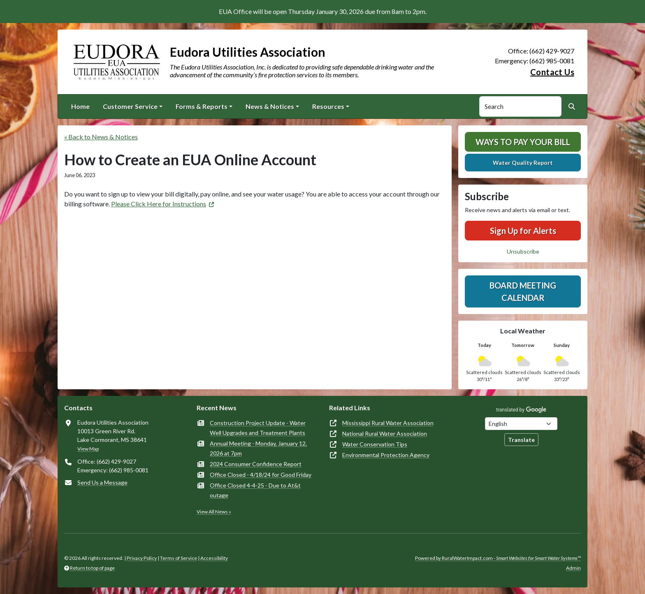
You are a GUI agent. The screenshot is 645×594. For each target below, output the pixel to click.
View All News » (214, 511)
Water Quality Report (523, 162)
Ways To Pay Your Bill (523, 142)
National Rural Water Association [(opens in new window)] (384, 433)
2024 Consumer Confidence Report (256, 463)
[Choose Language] (521, 423)
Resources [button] (328, 106)
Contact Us (552, 72)
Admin (573, 568)
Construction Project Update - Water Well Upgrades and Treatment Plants (258, 427)
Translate (521, 439)
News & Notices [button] (270, 106)
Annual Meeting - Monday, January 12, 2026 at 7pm (258, 448)
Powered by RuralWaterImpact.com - (498, 558)
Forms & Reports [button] (201, 106)
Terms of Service (178, 558)
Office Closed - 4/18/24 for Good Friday (260, 474)
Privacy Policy (142, 558)
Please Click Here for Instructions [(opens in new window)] (158, 204)
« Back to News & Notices (101, 137)
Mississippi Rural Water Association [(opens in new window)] (388, 422)
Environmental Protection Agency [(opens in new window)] (385, 454)
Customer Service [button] (130, 106)
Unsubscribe (523, 251)
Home (80, 106)
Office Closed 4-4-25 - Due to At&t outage (255, 490)
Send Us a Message (102, 482)
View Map (88, 449)
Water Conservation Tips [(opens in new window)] (374, 444)
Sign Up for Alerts (523, 231)
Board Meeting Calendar (523, 291)
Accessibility (214, 558)
